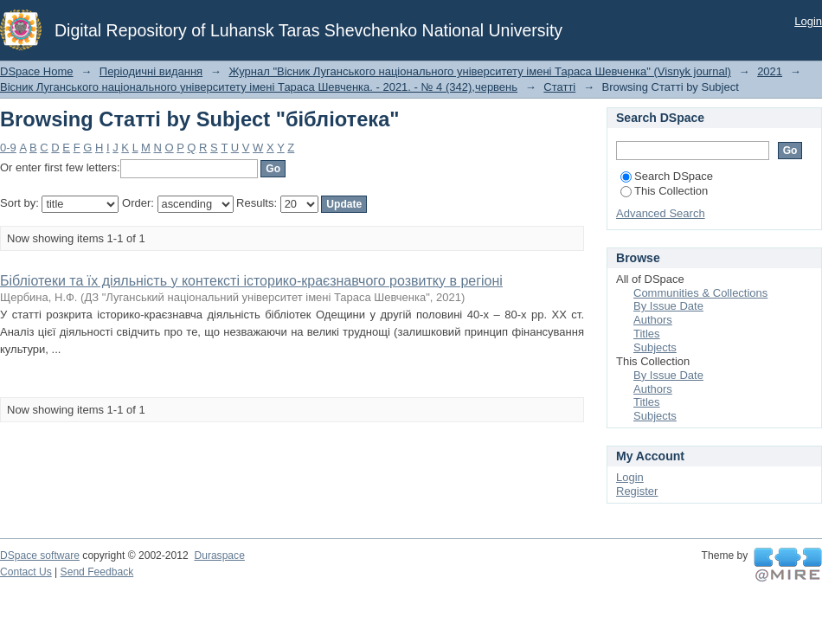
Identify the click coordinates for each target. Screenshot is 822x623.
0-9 (8, 147)
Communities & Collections (700, 292)
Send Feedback (97, 572)
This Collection (664, 190)
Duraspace (219, 555)
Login (808, 21)
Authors (652, 319)
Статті (559, 86)
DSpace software (40, 555)
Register (637, 491)
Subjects (655, 347)
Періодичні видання (151, 71)
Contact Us (26, 572)
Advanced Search (660, 213)
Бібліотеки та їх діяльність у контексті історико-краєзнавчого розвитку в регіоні (251, 280)
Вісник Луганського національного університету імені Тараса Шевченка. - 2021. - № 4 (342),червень (258, 86)
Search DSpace (666, 176)
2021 (769, 71)
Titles (646, 333)
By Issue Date (668, 305)
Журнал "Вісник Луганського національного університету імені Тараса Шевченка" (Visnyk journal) (479, 71)
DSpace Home (37, 71)
